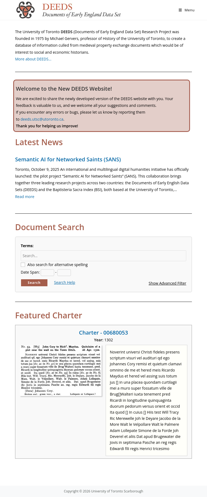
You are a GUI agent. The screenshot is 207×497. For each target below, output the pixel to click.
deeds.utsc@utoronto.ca (41, 119)
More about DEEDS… (33, 59)
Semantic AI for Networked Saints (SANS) (68, 159)
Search (34, 282)
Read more (24, 196)
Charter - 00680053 (103, 332)
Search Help (64, 282)
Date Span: (30, 272)
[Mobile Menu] (187, 10)
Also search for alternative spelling (57, 264)
